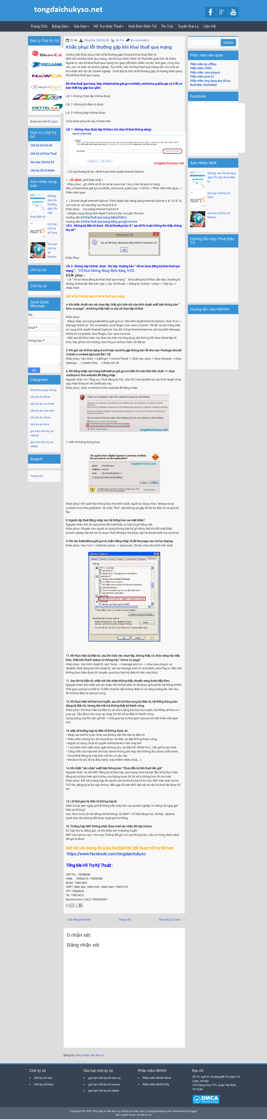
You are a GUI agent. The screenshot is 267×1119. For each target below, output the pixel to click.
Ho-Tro (119, 40)
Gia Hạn (81, 26)
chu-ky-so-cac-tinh (42, 410)
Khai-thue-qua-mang (43, 390)
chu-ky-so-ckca (40, 417)
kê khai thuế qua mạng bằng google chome (109, 221)
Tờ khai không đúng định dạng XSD (106, 270)
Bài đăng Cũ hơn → (171, 919)
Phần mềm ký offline (203, 64)
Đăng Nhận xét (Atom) (89, 1055)
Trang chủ (124, 919)
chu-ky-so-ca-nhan (42, 403)
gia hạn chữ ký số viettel (103, 1090)
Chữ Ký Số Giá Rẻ (41, 145)
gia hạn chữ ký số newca (104, 1084)
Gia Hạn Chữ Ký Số (42, 162)
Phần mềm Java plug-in (205, 72)
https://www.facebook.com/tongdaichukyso (106, 854)
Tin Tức (167, 26)
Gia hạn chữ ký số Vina (52, 228)
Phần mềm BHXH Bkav (156, 1078)
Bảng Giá (60, 26)
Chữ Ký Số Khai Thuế (43, 153)
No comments (140, 40)
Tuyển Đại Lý (188, 26)
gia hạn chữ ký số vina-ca (104, 1078)
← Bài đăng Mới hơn (77, 919)
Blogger (52, 121)
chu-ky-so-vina (39, 424)
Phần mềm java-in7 (202, 76)
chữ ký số (145, 1114)
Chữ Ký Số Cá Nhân (42, 170)
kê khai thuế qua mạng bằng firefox (103, 217)
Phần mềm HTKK (200, 68)
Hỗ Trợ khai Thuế (109, 26)
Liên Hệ (209, 26)
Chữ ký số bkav (43, 1084)
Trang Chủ (38, 26)
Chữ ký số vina (43, 1078)
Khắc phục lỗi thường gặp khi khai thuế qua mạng (119, 47)
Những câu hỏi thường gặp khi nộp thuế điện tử (221, 177)
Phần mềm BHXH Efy (155, 1084)
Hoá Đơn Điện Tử (142, 26)
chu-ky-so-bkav (40, 396)
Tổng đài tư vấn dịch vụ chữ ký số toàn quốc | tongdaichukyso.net (131, 1111)
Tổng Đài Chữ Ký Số (96, 40)
